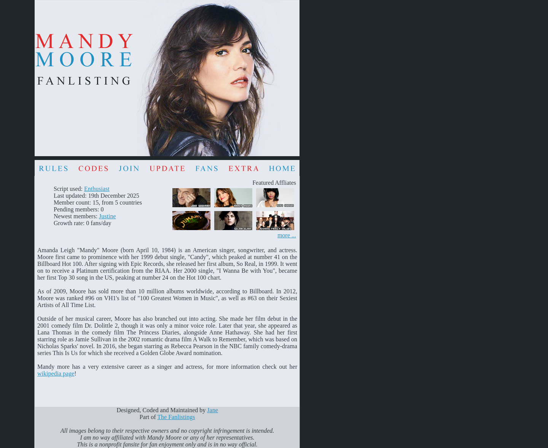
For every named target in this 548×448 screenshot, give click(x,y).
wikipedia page (55, 373)
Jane (212, 410)
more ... (286, 235)
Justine (107, 216)
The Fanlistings (176, 417)
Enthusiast (97, 189)
